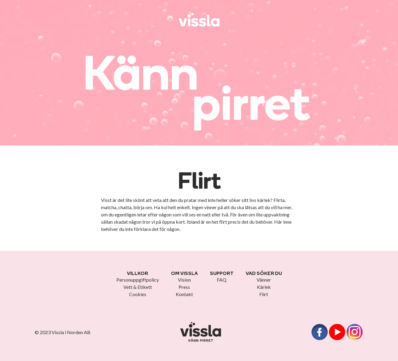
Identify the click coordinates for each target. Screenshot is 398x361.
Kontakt (184, 294)
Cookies (137, 294)
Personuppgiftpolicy (137, 280)
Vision (184, 280)
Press (184, 287)
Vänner (264, 280)
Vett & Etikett (137, 287)
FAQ (221, 280)
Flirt (263, 294)
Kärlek (264, 287)
